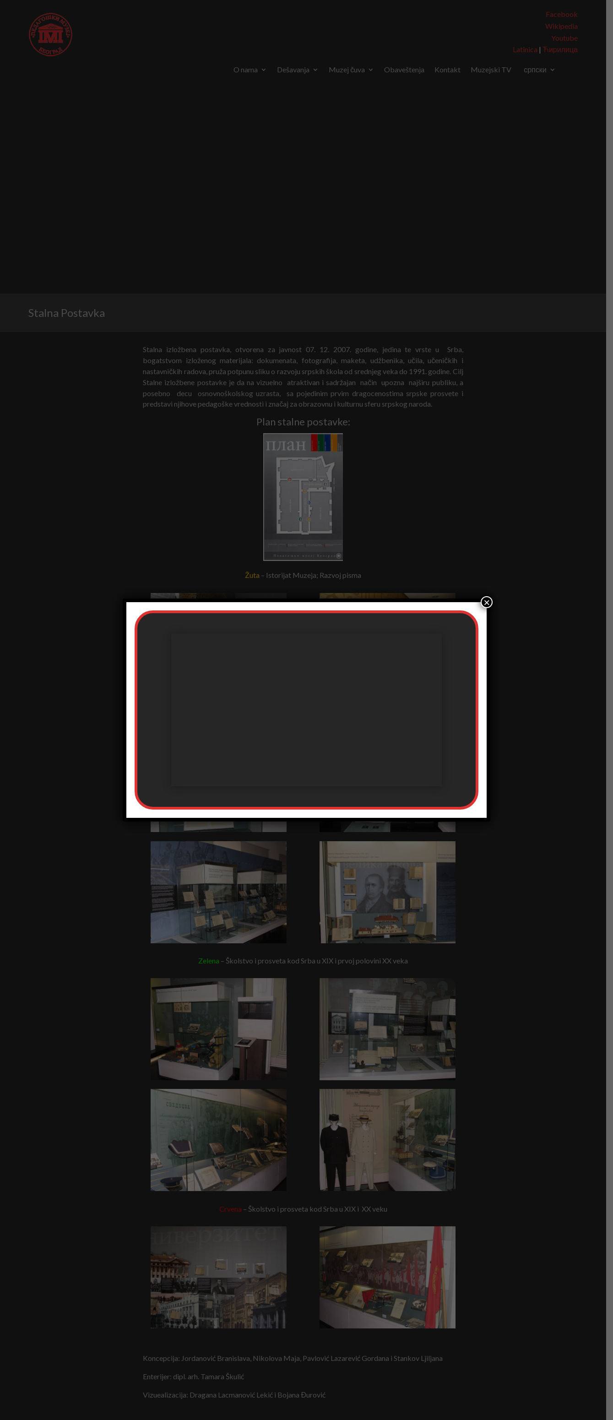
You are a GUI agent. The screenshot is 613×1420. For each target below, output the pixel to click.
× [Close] (486, 602)
